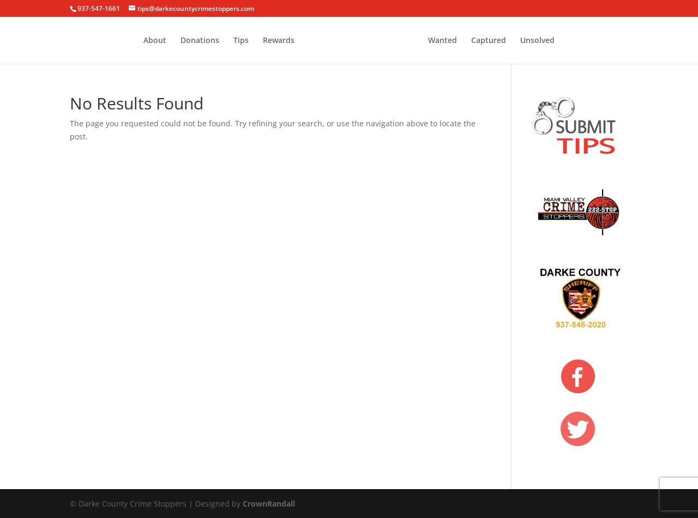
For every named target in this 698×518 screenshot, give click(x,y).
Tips (241, 40)
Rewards (278, 40)
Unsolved (537, 40)
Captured (488, 40)
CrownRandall (269, 503)
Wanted (442, 40)
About (154, 40)
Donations (199, 40)
